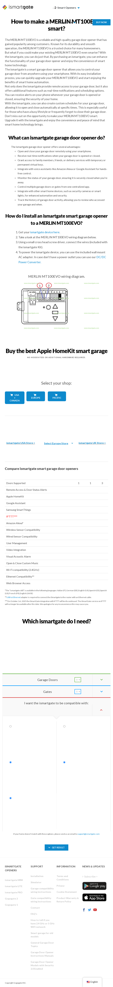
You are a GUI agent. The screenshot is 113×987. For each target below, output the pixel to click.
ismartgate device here (45, 232)
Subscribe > (91, 876)
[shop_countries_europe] (35, 403)
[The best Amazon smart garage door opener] (20, 426)
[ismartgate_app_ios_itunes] (94, 897)
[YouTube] (95, 909)
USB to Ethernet (14, 597)
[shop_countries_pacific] (56, 403)
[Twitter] (89, 909)
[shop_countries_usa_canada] (13, 406)
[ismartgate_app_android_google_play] (94, 886)
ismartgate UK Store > (92, 442)
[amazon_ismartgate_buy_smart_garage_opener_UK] (92, 426)
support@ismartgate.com (88, 834)
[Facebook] (84, 909)
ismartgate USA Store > (20, 442)
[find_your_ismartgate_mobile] (56, 628)
